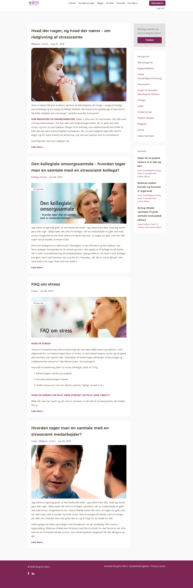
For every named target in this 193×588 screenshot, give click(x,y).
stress (45, 43)
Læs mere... (37, 146)
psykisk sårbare (145, 117)
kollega (35, 183)
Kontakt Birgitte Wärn (112, 573)
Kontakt (121, 3)
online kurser (144, 112)
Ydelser (72, 3)
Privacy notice (158, 573)
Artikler (110, 3)
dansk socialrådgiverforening (149, 170)
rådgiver (35, 43)
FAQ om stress (50, 290)
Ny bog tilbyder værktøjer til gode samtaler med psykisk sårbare (149, 213)
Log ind (160, 8)
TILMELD (149, 40)
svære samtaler (145, 135)
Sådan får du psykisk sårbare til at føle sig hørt (149, 161)
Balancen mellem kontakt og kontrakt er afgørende (149, 186)
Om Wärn (133, 3)
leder (34, 447)
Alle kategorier (145, 62)
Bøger (100, 3)
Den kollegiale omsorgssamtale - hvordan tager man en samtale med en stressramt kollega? (77, 169)
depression (143, 84)
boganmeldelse (145, 68)
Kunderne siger (87, 3)
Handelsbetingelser (137, 573)
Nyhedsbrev (157, 3)
